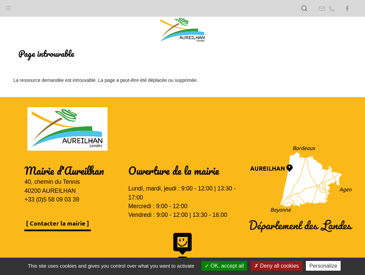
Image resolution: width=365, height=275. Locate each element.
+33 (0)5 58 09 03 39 (51, 199)
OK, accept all (224, 266)
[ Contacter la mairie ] (57, 223)
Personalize (323, 266)
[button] (8, 7)
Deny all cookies (276, 266)
